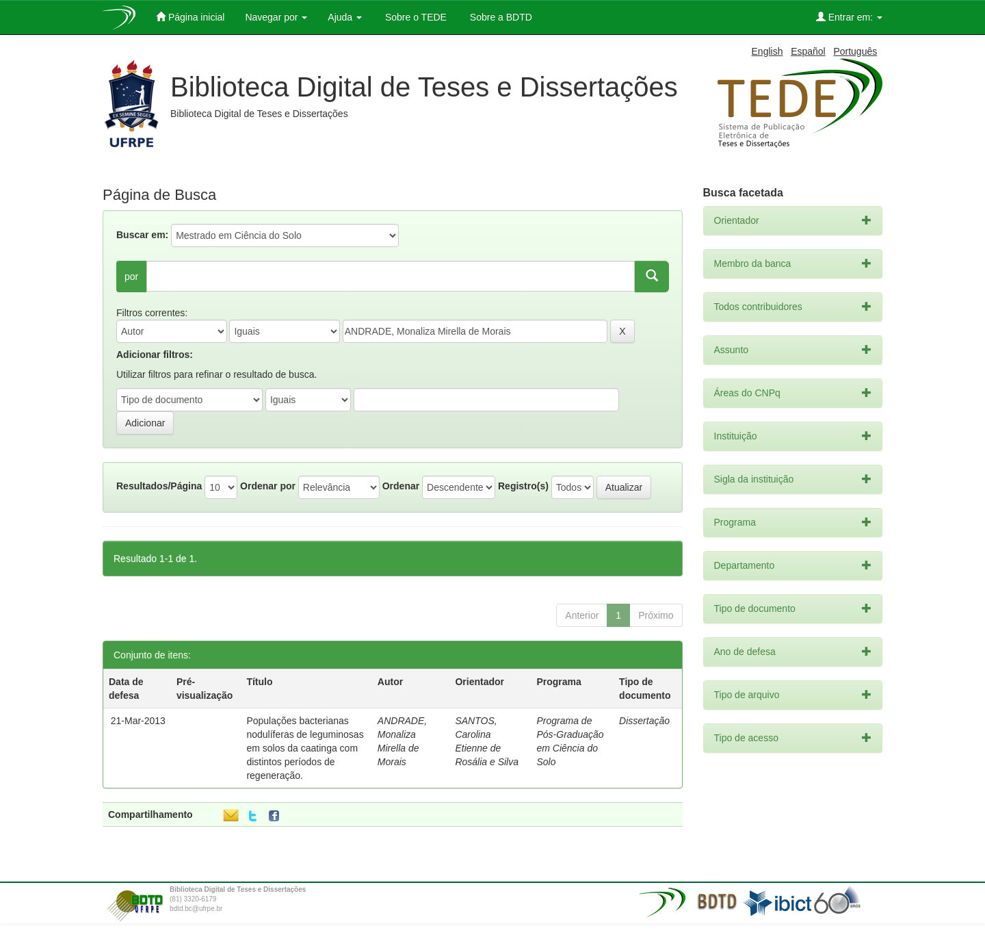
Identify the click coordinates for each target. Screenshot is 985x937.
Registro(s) (523, 485)
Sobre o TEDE (414, 17)
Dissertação (644, 720)
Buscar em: (142, 234)
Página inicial (190, 17)
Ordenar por (268, 485)
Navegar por (276, 17)
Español (808, 51)
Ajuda (345, 17)
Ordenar (400, 485)
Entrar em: (849, 17)
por (131, 276)
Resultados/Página (159, 485)
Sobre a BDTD (499, 17)
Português (855, 51)
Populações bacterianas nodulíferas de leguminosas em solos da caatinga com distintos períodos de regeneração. (304, 748)
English (767, 51)
